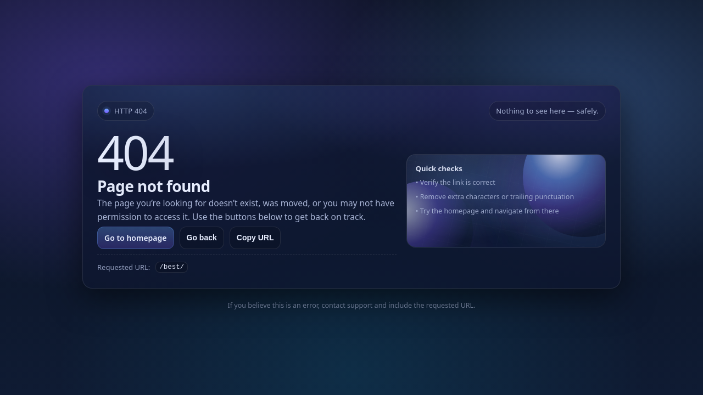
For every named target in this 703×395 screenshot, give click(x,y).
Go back (202, 237)
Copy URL (255, 237)
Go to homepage (135, 238)
